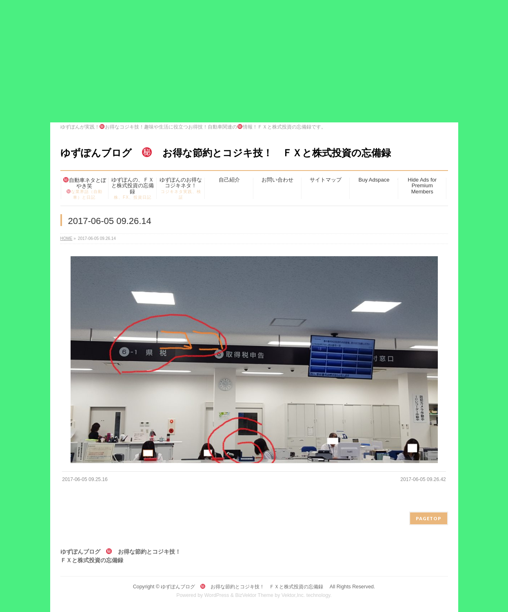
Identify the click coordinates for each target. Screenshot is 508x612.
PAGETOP (428, 518)
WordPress (216, 595)
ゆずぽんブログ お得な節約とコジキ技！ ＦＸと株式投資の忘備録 (230, 152)
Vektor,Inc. (293, 595)
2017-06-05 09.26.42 (423, 479)
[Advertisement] (254, 61)
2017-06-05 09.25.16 (84, 479)
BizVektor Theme (254, 595)
